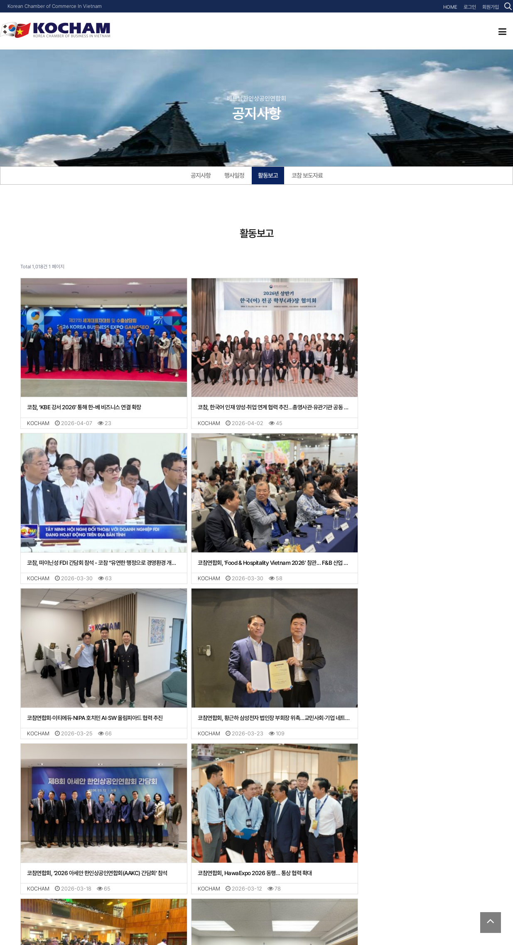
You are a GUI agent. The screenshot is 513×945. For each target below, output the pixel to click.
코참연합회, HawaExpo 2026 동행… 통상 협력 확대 (243, 691)
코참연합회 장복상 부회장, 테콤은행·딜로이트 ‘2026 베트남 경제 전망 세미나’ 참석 (256, 837)
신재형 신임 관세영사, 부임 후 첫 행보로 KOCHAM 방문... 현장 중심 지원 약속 (415, 837)
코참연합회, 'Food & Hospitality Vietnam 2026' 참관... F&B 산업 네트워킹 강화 (97, 545)
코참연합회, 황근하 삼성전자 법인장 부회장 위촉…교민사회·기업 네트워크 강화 (415, 545)
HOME (450, 7)
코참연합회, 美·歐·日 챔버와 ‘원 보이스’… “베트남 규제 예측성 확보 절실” (97, 837)
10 (150, 869)
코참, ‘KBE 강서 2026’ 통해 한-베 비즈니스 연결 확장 (84, 398)
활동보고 (268, 175)
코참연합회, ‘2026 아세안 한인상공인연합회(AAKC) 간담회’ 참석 (97, 691)
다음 (163, 869)
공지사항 (201, 175)
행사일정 (234, 175)
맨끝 (177, 869)
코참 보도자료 (307, 175)
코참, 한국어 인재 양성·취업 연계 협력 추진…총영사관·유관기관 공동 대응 (256, 398)
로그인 (470, 7)
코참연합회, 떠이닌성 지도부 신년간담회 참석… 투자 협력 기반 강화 (415, 691)
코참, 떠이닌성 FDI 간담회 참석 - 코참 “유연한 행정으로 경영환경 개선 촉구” (415, 398)
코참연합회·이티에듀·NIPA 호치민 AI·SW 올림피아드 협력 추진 (254, 545)
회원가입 (490, 7)
